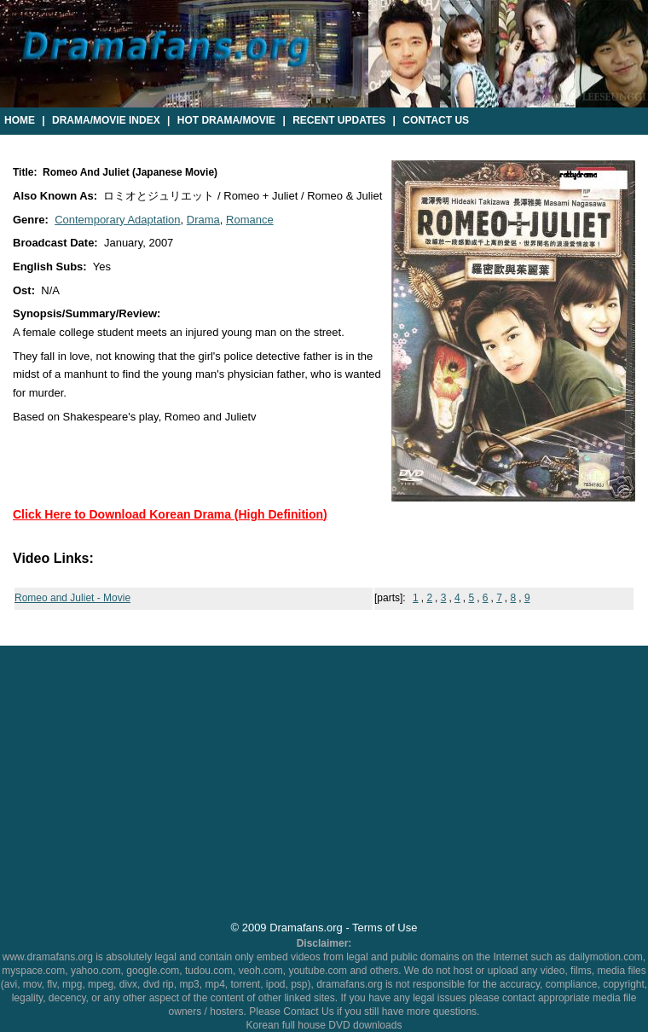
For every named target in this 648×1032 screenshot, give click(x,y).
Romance (250, 219)
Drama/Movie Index (106, 120)
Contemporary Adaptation (117, 219)
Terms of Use (384, 927)
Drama (203, 219)
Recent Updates (338, 120)
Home (19, 120)
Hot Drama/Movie (226, 120)
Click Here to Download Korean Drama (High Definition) (170, 514)
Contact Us (435, 120)
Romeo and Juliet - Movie (72, 598)
